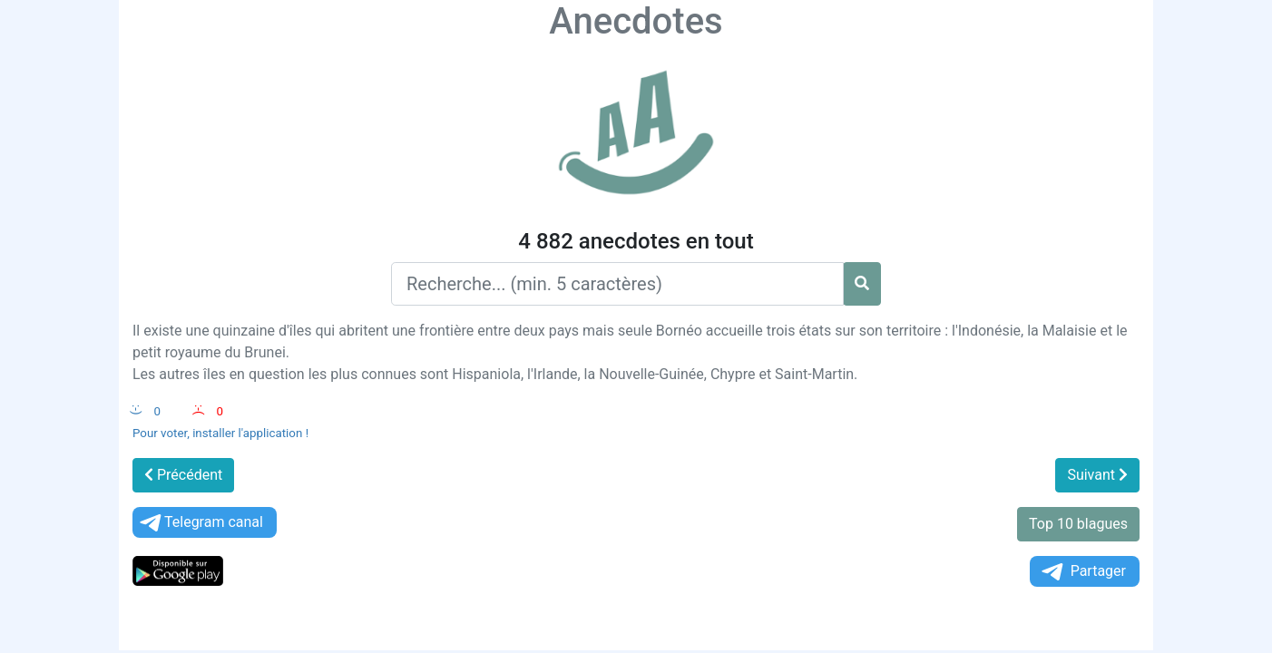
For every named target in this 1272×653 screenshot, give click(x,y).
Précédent (183, 474)
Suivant (1097, 474)
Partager (1082, 571)
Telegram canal (200, 522)
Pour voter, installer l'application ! (220, 433)
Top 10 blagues (1078, 523)
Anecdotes (635, 21)
